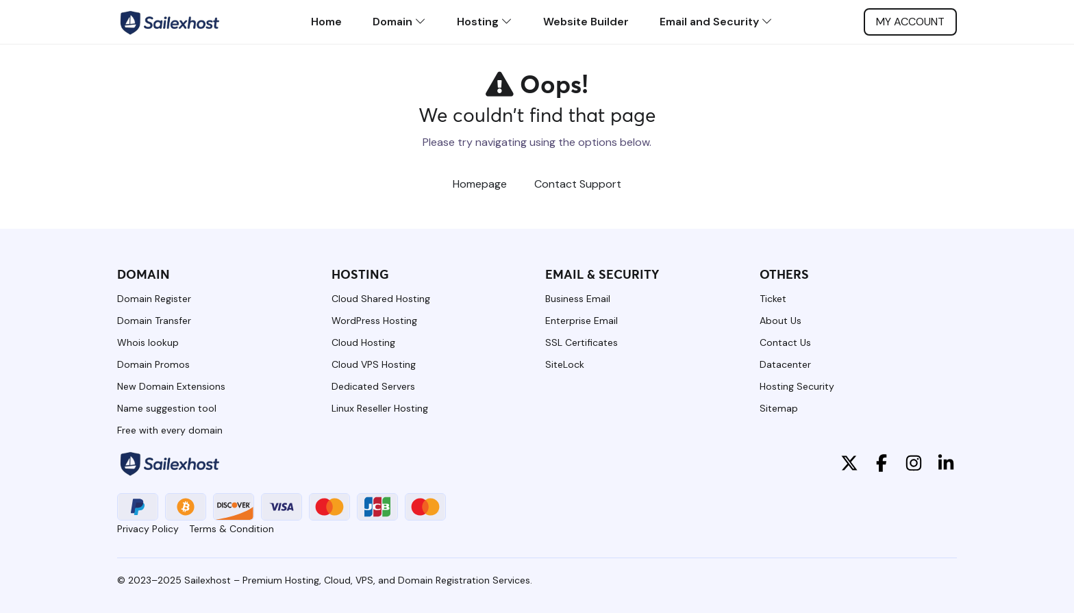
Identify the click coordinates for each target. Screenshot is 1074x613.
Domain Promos (153, 364)
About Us (780, 320)
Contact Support (577, 184)
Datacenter (785, 364)
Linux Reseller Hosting (380, 408)
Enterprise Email (581, 320)
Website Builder (586, 21)
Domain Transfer (154, 320)
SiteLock (564, 364)
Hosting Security (797, 386)
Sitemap (779, 408)
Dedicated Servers (373, 386)
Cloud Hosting (363, 342)
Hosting (484, 21)
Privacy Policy (148, 529)
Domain (399, 21)
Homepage (480, 184)
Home (326, 21)
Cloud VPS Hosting (374, 364)
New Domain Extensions (171, 386)
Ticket (773, 298)
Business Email (577, 298)
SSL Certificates (581, 342)
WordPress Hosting (374, 320)
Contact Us (785, 342)
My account (910, 21)
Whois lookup (148, 342)
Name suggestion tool (166, 408)
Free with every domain (170, 430)
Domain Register (154, 298)
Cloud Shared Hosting (381, 298)
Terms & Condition (231, 529)
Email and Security (716, 21)
